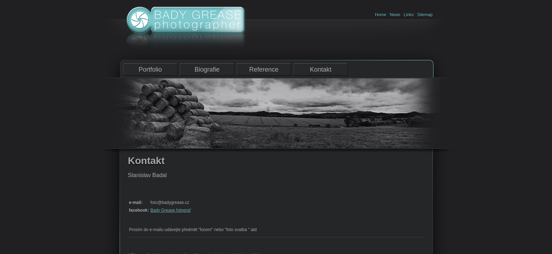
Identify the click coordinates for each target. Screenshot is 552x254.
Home (380, 14)
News (395, 14)
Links (409, 14)
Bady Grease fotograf (170, 210)
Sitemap (424, 14)
